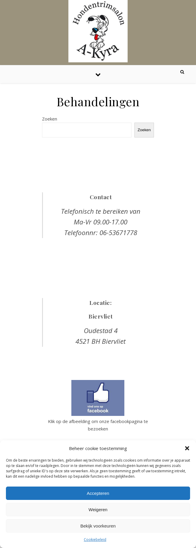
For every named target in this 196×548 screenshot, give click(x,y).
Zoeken (49, 119)
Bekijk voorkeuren (97, 525)
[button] (187, 448)
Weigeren (98, 509)
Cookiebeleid (95, 539)
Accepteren (98, 493)
